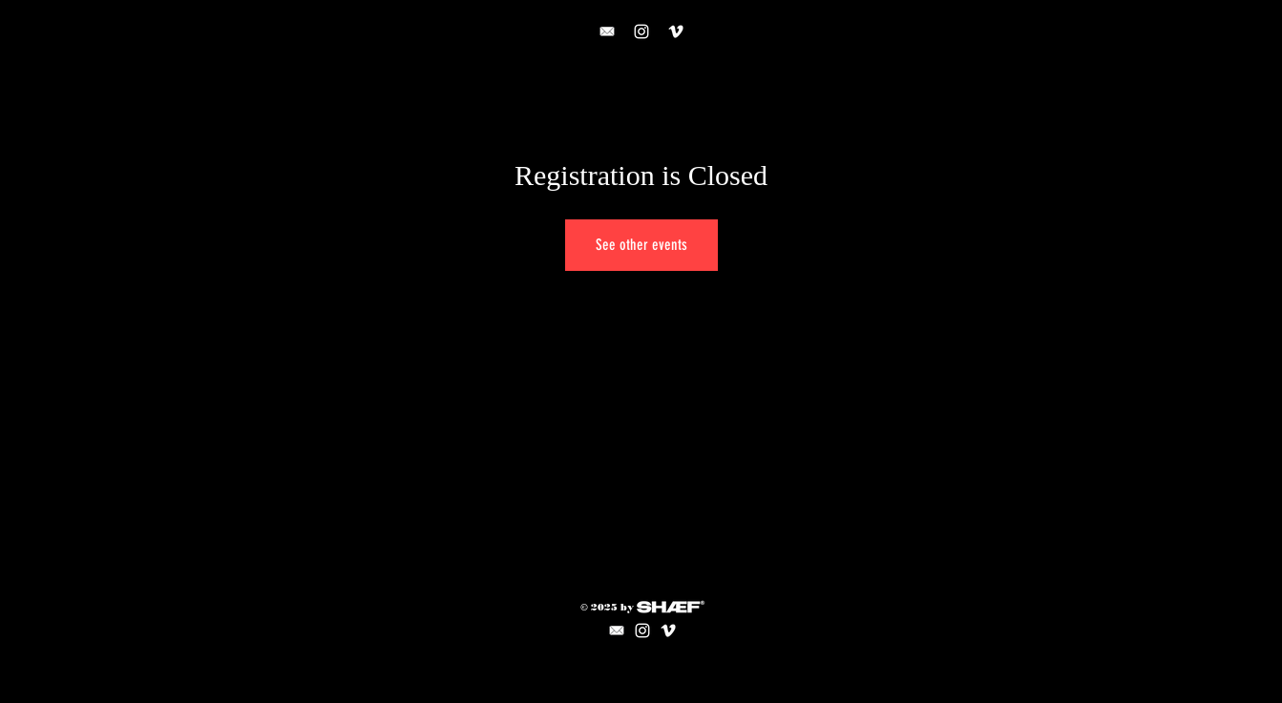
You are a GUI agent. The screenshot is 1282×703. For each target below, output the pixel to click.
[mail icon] (616, 630)
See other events (641, 245)
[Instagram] (641, 31)
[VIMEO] (675, 31)
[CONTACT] (607, 31)
